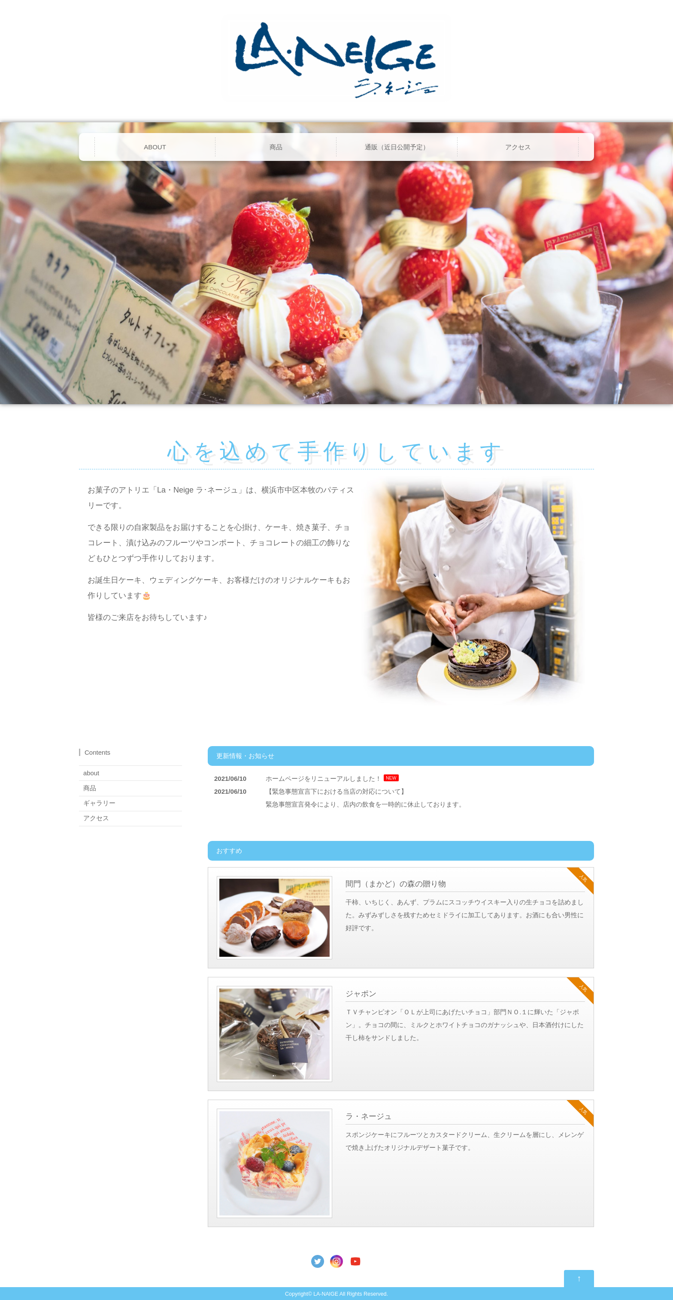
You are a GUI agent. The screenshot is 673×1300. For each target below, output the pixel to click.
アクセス (518, 147)
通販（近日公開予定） (397, 147)
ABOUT (155, 147)
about (91, 773)
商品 (276, 147)
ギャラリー (99, 803)
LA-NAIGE (325, 1294)
